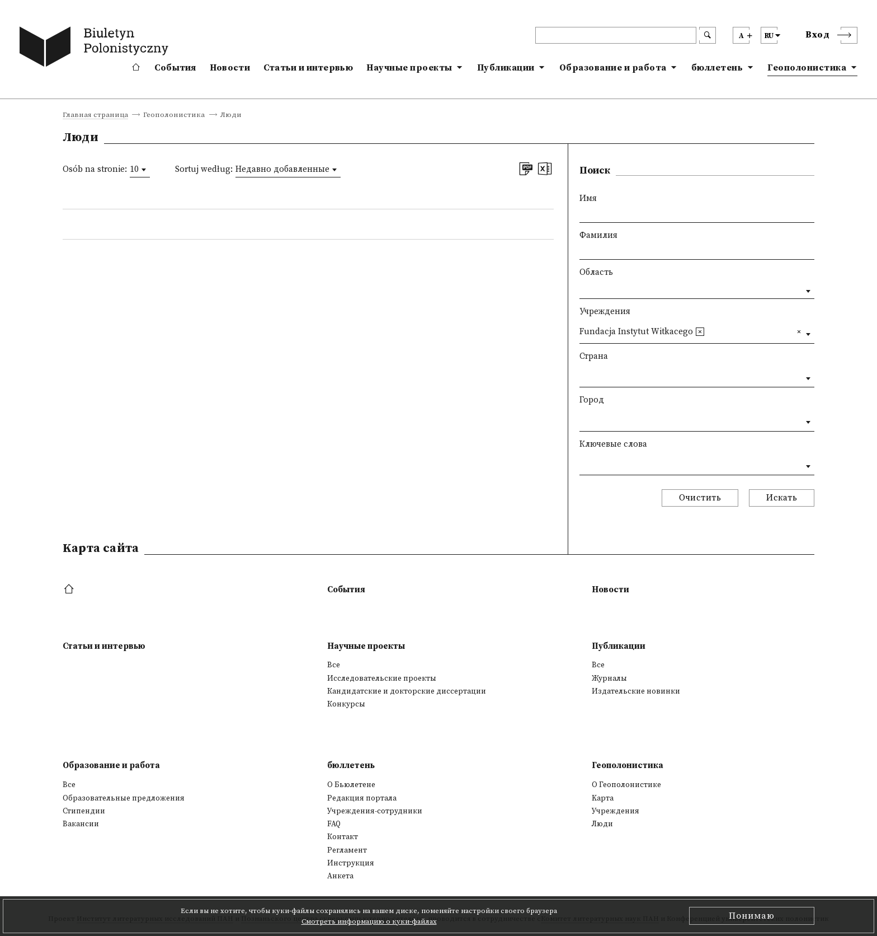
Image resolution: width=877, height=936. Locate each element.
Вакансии (81, 824)
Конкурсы (346, 704)
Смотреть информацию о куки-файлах (369, 921)
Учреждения (604, 311)
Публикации (506, 67)
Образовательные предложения (124, 798)
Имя (588, 198)
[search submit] (707, 35)
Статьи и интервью (308, 67)
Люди (602, 824)
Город (591, 400)
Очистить (700, 498)
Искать (781, 498)
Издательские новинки (636, 691)
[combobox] (140, 169)
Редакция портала (362, 798)
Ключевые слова (613, 444)
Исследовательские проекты (381, 678)
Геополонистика (806, 67)
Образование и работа (613, 67)
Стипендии (84, 811)
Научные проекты (409, 67)
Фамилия (598, 235)
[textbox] (711, 331)
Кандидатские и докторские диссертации (406, 691)
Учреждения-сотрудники (374, 811)
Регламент (347, 850)
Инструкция (350, 863)
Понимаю (752, 915)
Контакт (342, 837)
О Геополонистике (626, 785)
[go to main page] (96, 49)
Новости (230, 67)
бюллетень (717, 67)
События (175, 67)
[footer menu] (70, 590)
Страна (593, 356)
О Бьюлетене (351, 785)
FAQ (334, 824)
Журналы (609, 678)
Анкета (340, 876)
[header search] (615, 35)
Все (333, 665)
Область (596, 272)
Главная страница (95, 115)
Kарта (603, 798)
